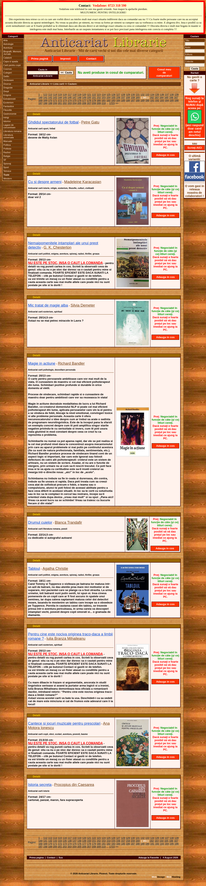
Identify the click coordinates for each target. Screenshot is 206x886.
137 (167, 94)
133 (147, 94)
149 (84, 97)
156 (118, 97)
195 (172, 100)
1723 (112, 103)
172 (60, 100)
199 (50, 103)
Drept (6, 91)
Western (7, 178)
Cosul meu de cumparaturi (164, 72)
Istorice (7, 121)
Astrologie (8, 44)
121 (89, 94)
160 (138, 97)
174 (70, 100)
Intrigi (6, 117)
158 (128, 97)
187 (133, 100)
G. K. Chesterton (58, 247)
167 (176, 97)
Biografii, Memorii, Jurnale (12, 52)
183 (113, 100)
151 (94, 97)
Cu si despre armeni (45, 182)
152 (99, 97)
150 (89, 97)
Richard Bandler (71, 363)
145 (65, 97)
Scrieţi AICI (194, 147)
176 (79, 100)
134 (152, 94)
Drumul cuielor (40, 522)
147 (74, 97)
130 (133, 94)
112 (45, 94)
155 (113, 97)
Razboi (6, 152)
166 (171, 97)
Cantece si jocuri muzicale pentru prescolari (64, 723)
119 (79, 94)
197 (40, 103)
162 (152, 97)
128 (123, 94)
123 (99, 94)
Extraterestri (9, 99)
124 (104, 94)
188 (138, 100)
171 (55, 100)
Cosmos (7, 69)
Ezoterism (8, 102)
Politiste (7, 148)
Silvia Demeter (83, 305)
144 (60, 97)
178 (89, 100)
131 (138, 94)
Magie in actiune (41, 363)
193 (162, 100)
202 (65, 103)
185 (123, 100)
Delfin (6, 76)
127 (118, 94)
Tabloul (34, 569)
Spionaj (7, 163)
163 (157, 97)
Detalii (36, 114)
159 (133, 97)
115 (60, 94)
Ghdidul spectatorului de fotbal (53, 122)
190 (147, 100)
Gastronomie (9, 114)
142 (50, 97)
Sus (61, 857)
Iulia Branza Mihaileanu (66, 638)
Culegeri (7, 72)
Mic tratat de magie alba (48, 305)
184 (118, 100)
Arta (5, 40)
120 (84, 94)
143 (55, 97)
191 (152, 100)
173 (65, 100)
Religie (6, 156)
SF (4, 160)
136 (162, 94)
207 (89, 103)
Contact (91, 58)
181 (104, 100)
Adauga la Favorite (148, 857)
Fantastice (8, 106)
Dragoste (8, 87)
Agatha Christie (55, 569)
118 (74, 94)
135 (157, 94)
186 (128, 100)
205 (79, 103)
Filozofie (7, 110)
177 (84, 100)
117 (70, 94)
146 (70, 97)
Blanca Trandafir (68, 522)
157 (123, 97)
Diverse (7, 84)
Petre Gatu (90, 122)
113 (50, 94)
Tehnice (7, 171)
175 (74, 100)
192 (157, 100)
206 (84, 103)
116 (65, 94)
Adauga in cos (165, 155)
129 (128, 94)
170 (50, 100)
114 (55, 94)
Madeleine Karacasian (82, 182)
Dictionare (8, 80)
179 (94, 100)
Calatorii (7, 57)
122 (94, 94)
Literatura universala (8, 136)
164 (161, 97)
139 (176, 94)
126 (113, 94)
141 (45, 97)
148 (79, 97)
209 (99, 103)
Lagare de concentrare (9, 126)
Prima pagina (36, 857)
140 (40, 97)
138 (172, 94)
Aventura (7, 48)
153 (104, 97)
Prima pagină (39, 58)
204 (74, 103)
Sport (6, 167)
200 (55, 103)
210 (104, 103)
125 (108, 94)
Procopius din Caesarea (74, 785)
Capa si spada (10, 61)
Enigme (7, 95)
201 (60, 103)
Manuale (7, 141)
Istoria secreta (40, 785)
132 (143, 94)
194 (167, 100)
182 (108, 100)
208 (94, 103)
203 (70, 103)
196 (176, 100)
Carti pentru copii (12, 65)
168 (40, 100)
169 (45, 100)
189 (143, 100)
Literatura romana (12, 131)
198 (45, 103)
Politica (7, 145)
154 (108, 97)
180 (99, 100)
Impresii (65, 58)
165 (166, 97)
